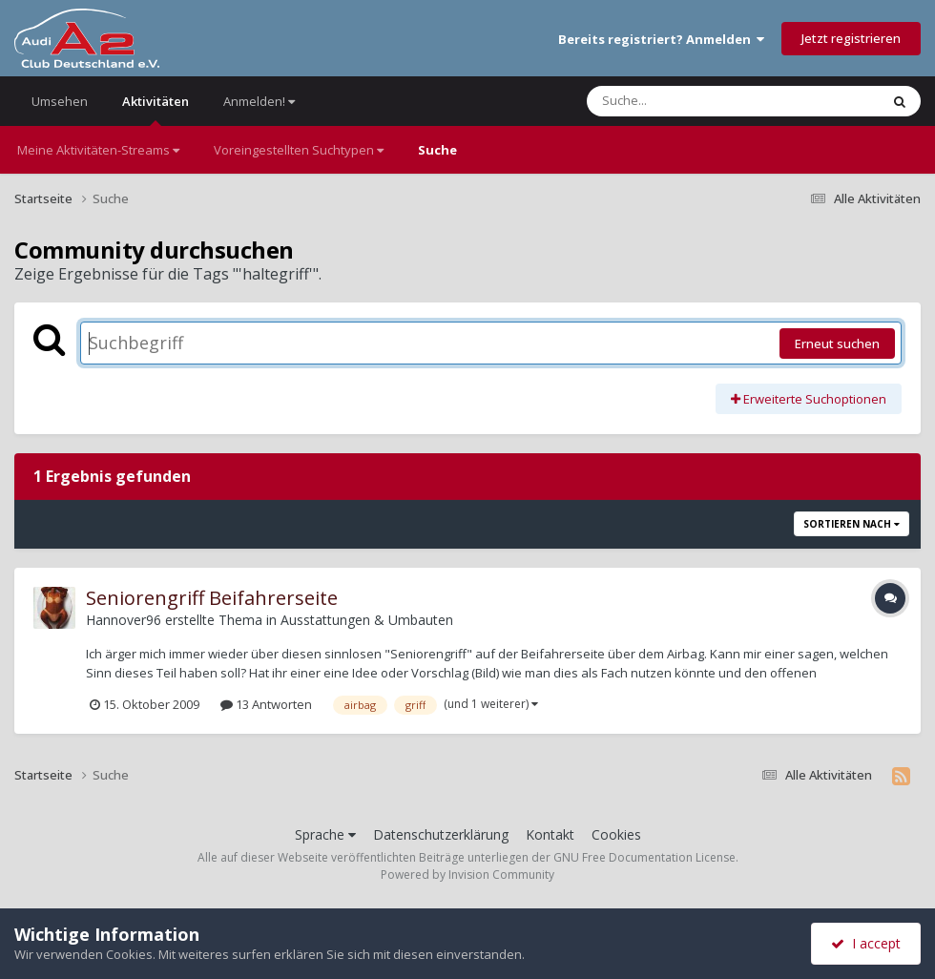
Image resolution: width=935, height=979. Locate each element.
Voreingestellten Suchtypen (299, 149)
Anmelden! (259, 101)
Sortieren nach (851, 524)
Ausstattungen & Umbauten (366, 620)
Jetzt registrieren (851, 38)
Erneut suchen (837, 343)
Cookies (616, 834)
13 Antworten (266, 704)
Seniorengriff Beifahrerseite (212, 598)
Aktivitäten (155, 109)
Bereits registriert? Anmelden (661, 39)
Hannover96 (123, 620)
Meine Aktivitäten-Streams (98, 149)
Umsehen (59, 101)
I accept (866, 943)
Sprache (325, 834)
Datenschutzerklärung (441, 834)
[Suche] (694, 101)
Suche (437, 149)
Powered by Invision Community (467, 874)
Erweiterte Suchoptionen (808, 398)
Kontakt (550, 834)
